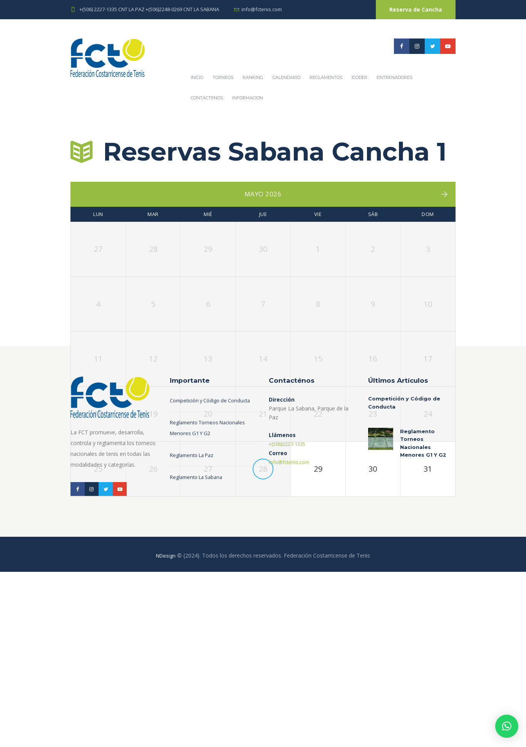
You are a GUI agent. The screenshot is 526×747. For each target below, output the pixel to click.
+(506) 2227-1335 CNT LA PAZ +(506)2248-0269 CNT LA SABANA (149, 9)
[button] (506, 726)
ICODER (359, 77)
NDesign (166, 730)
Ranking (253, 77)
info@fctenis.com (261, 9)
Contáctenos (207, 97)
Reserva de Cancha (415, 9)
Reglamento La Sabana (199, 661)
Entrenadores (394, 77)
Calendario (286, 77)
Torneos (223, 77)
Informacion (247, 97)
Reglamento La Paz (194, 639)
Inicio (197, 77)
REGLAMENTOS (326, 77)
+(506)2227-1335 (290, 617)
